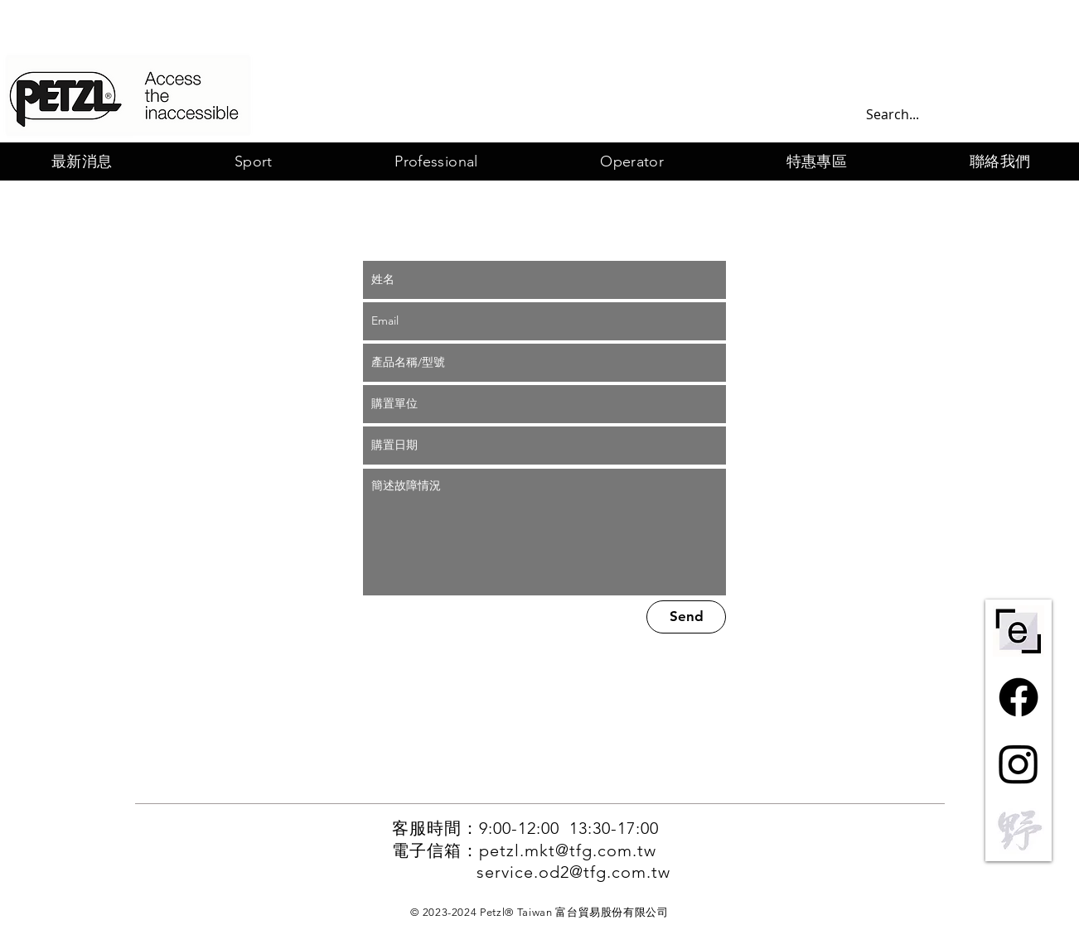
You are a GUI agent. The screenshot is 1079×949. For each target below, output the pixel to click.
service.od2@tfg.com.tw (573, 872)
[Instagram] (1018, 763)
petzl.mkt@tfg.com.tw (567, 850)
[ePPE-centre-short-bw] (1018, 631)
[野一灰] (1018, 829)
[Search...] (955, 114)
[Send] (686, 616)
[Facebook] (1018, 697)
